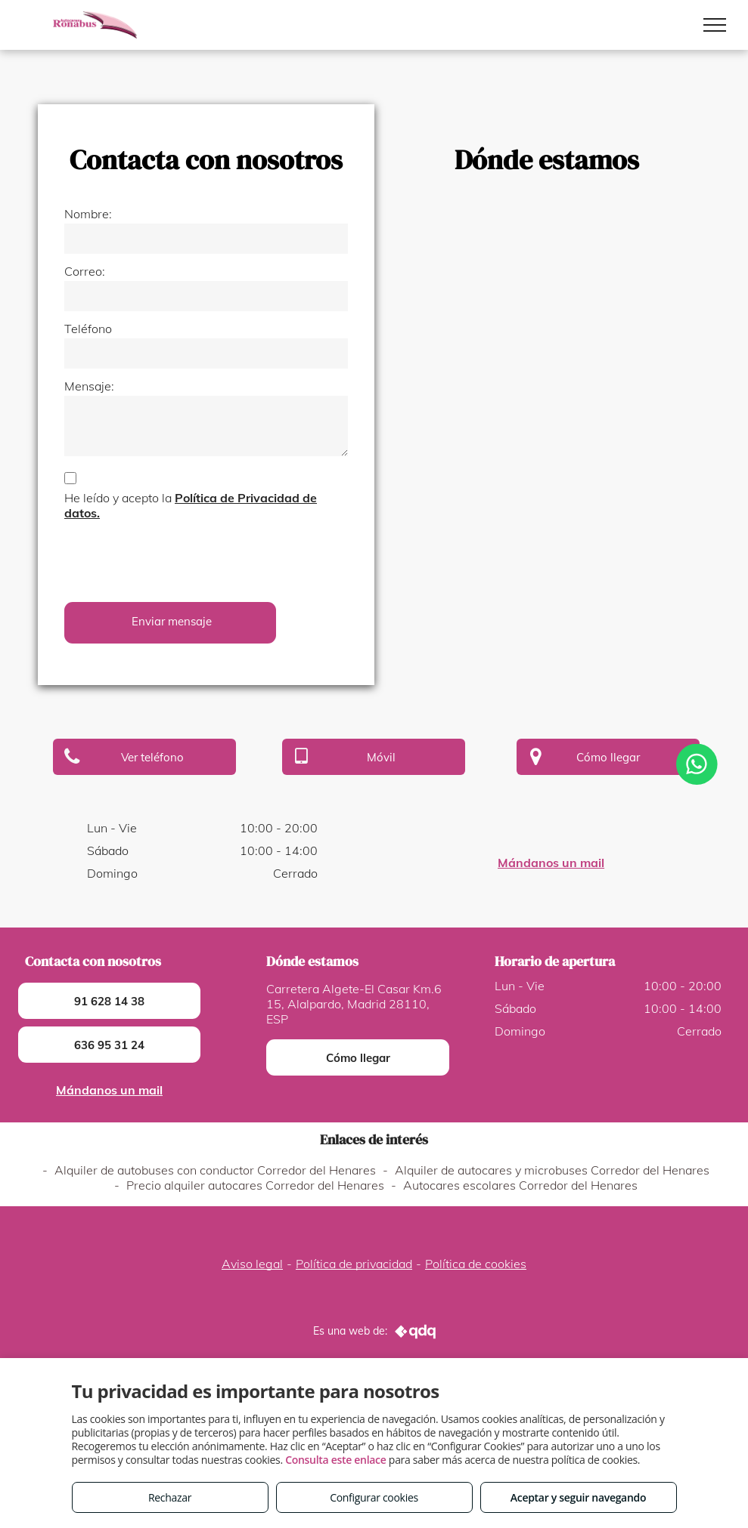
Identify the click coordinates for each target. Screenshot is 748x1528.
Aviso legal (252, 1263)
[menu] (714, 25)
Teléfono (88, 328)
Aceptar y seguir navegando (578, 1497)
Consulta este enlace (335, 1459)
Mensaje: (89, 386)
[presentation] (179, 557)
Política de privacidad (354, 1263)
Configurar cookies (374, 1497)
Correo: (84, 271)
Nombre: (88, 213)
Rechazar (169, 1497)
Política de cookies (475, 1263)
